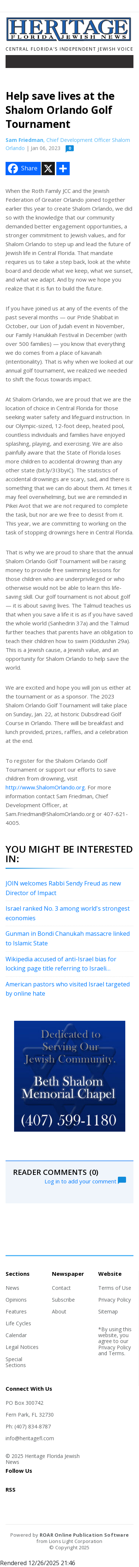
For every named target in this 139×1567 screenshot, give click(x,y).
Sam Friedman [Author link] (24, 139)
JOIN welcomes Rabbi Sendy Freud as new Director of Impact (63, 888)
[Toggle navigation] (16, 63)
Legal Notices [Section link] (22, 1346)
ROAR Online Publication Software (84, 1535)
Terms (116, 1353)
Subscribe (63, 1299)
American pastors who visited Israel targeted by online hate (68, 989)
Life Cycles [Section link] (18, 1323)
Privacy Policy (114, 1299)
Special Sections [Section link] (16, 1362)
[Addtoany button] (63, 168)
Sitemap (108, 1311)
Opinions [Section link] (16, 1299)
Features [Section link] (16, 1311)
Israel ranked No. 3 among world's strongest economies (68, 913)
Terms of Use (114, 1287)
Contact (61, 1287)
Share (21, 168)
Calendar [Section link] (16, 1335)
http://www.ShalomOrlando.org (45, 787)
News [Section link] (12, 1287)
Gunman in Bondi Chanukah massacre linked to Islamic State (68, 938)
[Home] (69, 39)
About (59, 1311)
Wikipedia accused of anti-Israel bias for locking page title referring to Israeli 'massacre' (61, 964)
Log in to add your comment (85, 1180)
